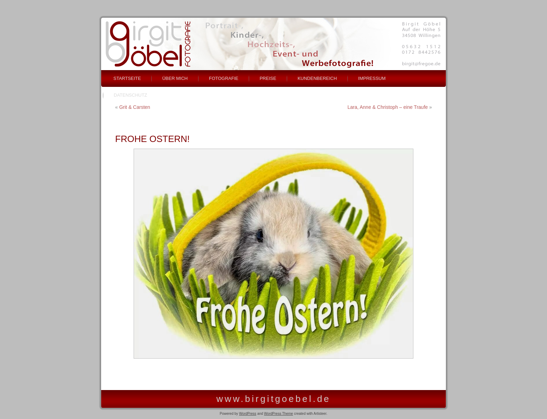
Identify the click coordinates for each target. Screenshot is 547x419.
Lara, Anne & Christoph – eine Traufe (387, 107)
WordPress (247, 414)
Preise (268, 78)
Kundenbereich (317, 78)
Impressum (372, 78)
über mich (175, 78)
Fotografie (223, 78)
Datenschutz (130, 95)
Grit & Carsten (134, 107)
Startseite (127, 78)
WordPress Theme (278, 414)
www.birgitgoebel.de (273, 399)
